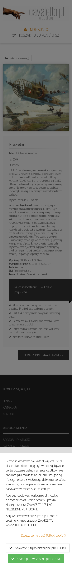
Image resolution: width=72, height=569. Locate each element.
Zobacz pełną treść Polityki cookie (43, 535)
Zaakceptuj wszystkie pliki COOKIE (36, 558)
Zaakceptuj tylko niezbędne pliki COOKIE (37, 548)
